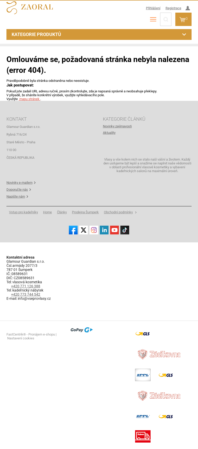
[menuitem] (147, 126)
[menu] (153, 19)
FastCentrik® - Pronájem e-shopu (30, 334)
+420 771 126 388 (25, 286)
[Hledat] (165, 19)
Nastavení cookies (20, 338)
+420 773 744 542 (25, 294)
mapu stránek (29, 99)
